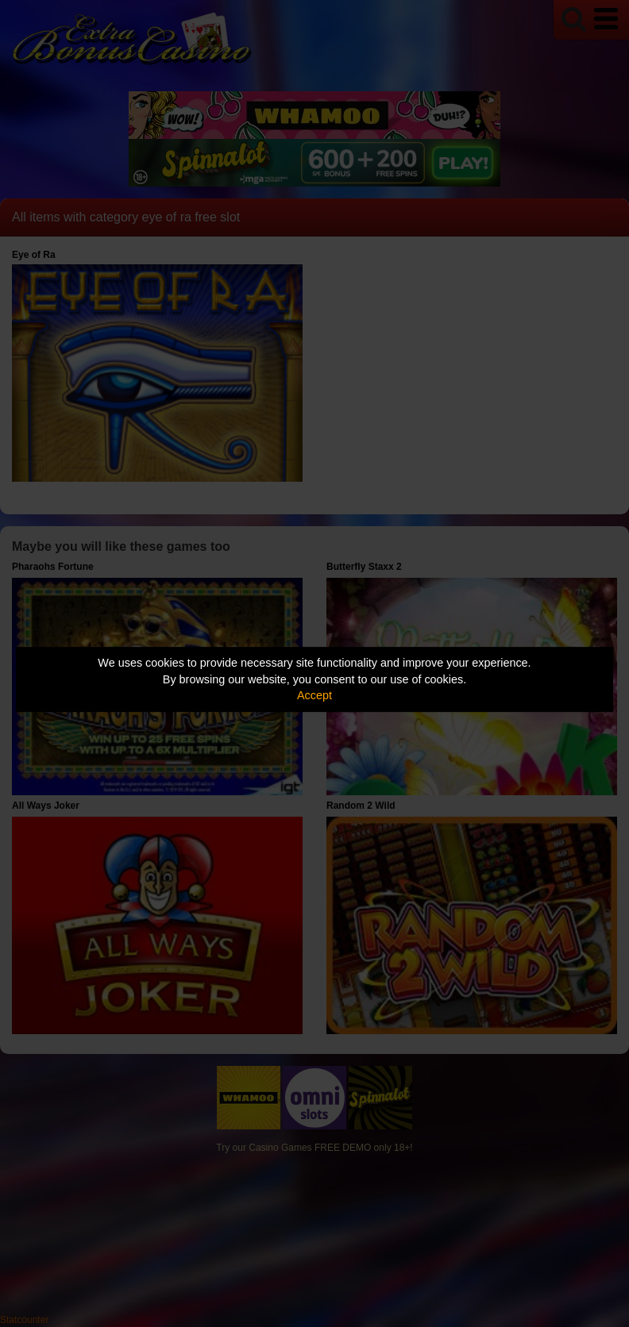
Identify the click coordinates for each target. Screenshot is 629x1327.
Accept (314, 695)
